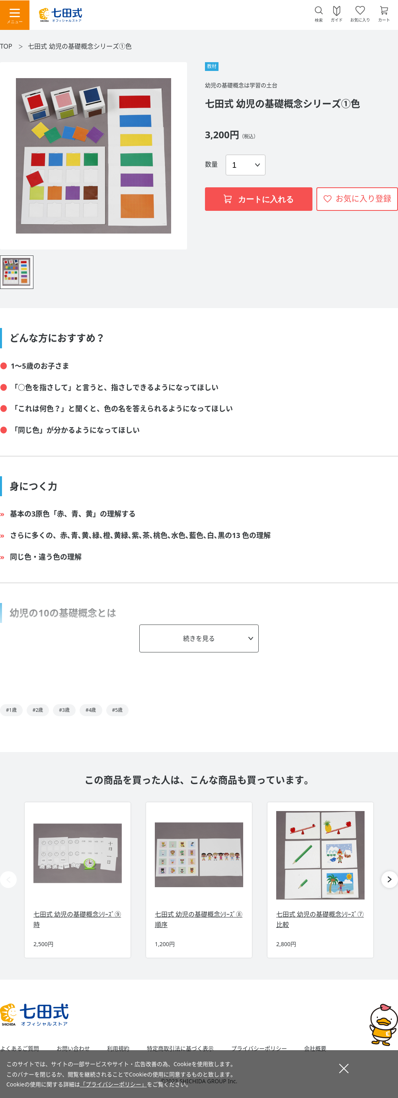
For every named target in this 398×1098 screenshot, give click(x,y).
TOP (6, 46)
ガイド (337, 19)
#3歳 (64, 710)
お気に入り (360, 19)
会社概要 (315, 1048)
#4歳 (91, 710)
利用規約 (118, 1048)
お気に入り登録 (363, 198)
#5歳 (117, 710)
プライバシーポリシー (259, 1048)
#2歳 (38, 710)
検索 (319, 20)
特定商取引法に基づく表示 (180, 1048)
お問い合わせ (73, 1048)
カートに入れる (259, 199)
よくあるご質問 (19, 1048)
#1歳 (11, 710)
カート (384, 19)
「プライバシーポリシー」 (113, 1084)
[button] (389, 879)
